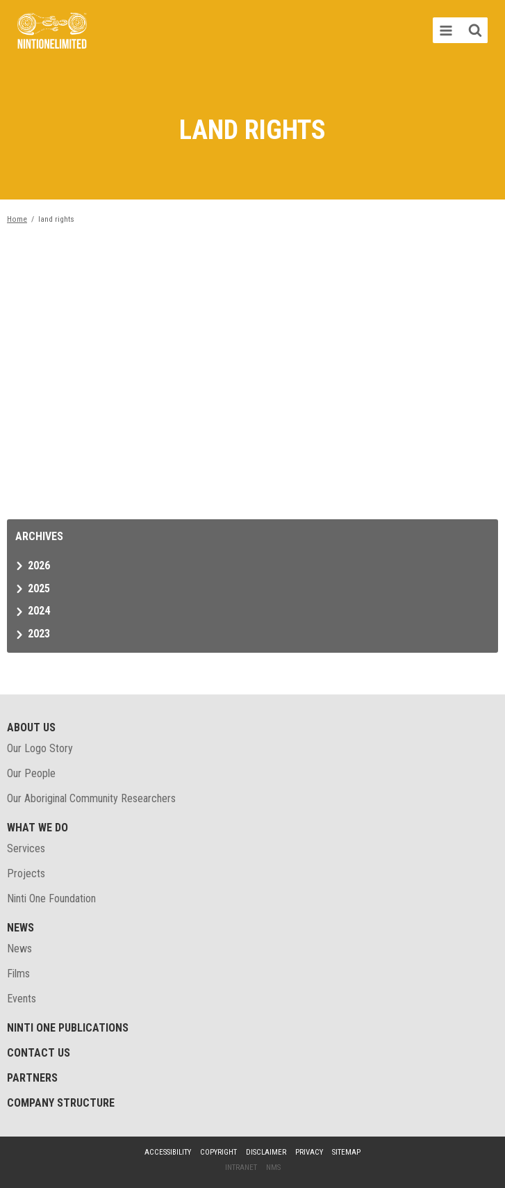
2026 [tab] (39, 565)
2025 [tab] (39, 588)
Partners (32, 1077)
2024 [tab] (39, 610)
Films (18, 973)
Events (21, 998)
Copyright (218, 1152)
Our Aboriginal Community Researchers (91, 798)
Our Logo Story (40, 748)
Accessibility (167, 1152)
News (20, 927)
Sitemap (346, 1152)
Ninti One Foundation (51, 898)
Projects (26, 873)
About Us (31, 727)
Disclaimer (266, 1152)
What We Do (37, 827)
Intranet (241, 1167)
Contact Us (38, 1052)
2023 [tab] (39, 633)
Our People (31, 773)
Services (26, 848)
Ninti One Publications (68, 1027)
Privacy (309, 1152)
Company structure (61, 1102)
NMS (273, 1167)
